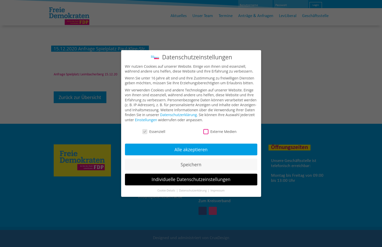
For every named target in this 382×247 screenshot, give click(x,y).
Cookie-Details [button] (166, 187)
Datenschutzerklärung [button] (193, 187)
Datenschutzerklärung (178, 111)
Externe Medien (220, 128)
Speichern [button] (191, 161)
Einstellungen (146, 116)
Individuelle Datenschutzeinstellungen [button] (191, 176)
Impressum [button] (217, 187)
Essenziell (153, 128)
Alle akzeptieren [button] (190, 146)
